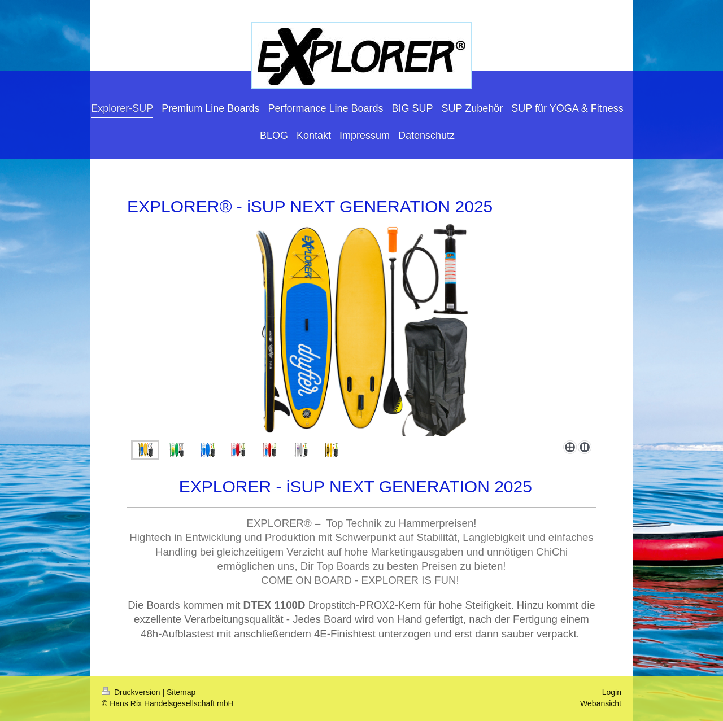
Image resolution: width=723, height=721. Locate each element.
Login (611, 692)
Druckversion (132, 692)
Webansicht (600, 703)
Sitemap (181, 692)
